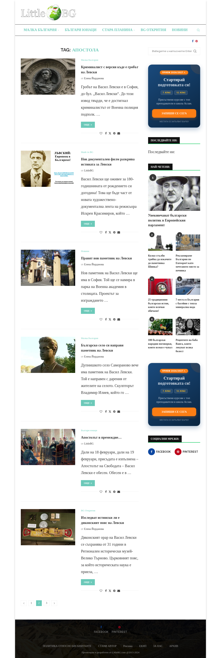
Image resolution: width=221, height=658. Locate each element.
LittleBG (89, 170)
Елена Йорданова (94, 78)
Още (88, 124)
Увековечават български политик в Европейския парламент (167, 220)
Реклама (127, 646)
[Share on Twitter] (110, 133)
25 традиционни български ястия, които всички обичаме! (158, 305)
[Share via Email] (118, 133)
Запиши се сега (174, 113)
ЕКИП (142, 646)
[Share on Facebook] (106, 133)
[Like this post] (101, 133)
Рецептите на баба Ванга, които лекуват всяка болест (187, 346)
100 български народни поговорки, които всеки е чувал (160, 344)
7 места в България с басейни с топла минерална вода (187, 303)
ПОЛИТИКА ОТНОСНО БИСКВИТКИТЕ (67, 646)
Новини (180, 30)
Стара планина (117, 30)
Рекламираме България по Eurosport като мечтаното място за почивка (187, 263)
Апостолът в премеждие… (101, 437)
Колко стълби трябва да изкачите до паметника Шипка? (159, 261)
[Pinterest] (196, 41)
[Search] (198, 30)
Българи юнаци (81, 30)
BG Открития (153, 30)
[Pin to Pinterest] (114, 133)
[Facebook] (193, 41)
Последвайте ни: (161, 152)
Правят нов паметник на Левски (106, 258)
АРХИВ (173, 646)
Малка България (40, 30)
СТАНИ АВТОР (107, 646)
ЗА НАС (158, 646)
